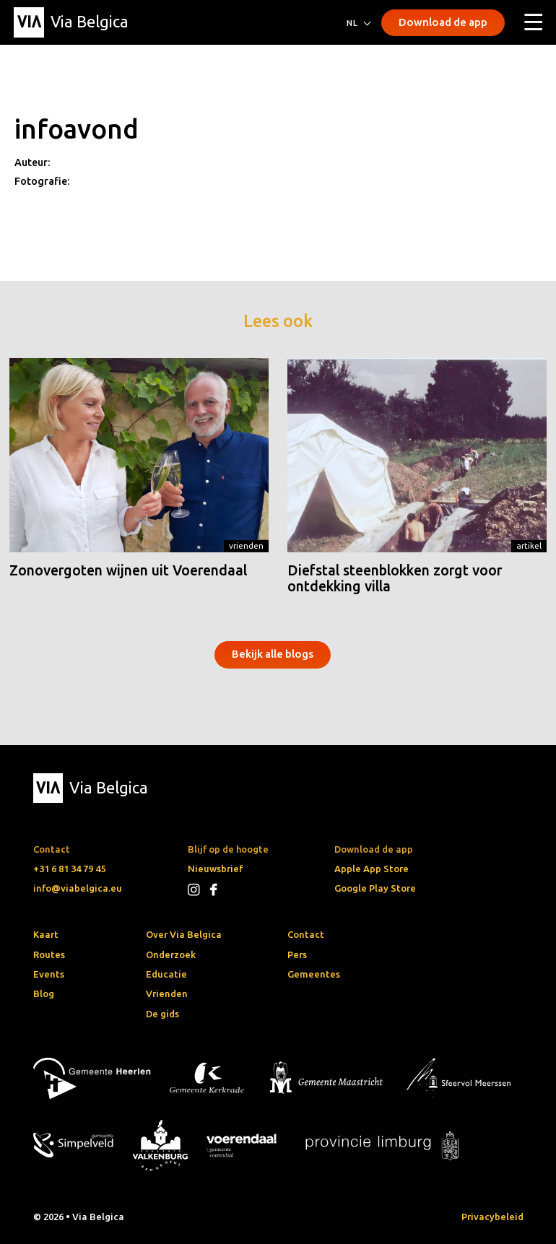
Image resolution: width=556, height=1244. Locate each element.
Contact (305, 934)
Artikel (529, 545)
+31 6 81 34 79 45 (69, 869)
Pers (297, 954)
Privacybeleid (492, 1217)
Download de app (443, 22)
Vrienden (246, 545)
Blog (43, 993)
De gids (162, 1014)
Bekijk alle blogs (272, 654)
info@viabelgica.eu (77, 888)
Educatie (166, 974)
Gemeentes (313, 974)
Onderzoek (171, 954)
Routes (49, 954)
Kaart (45, 934)
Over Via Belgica (184, 934)
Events (48, 974)
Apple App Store (371, 869)
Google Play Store (375, 888)
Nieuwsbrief (215, 869)
